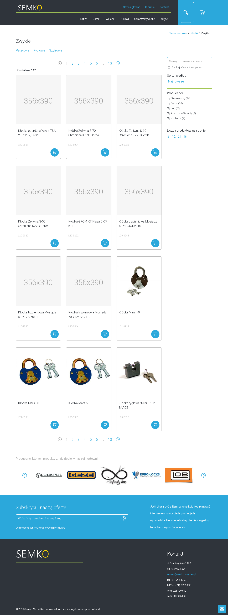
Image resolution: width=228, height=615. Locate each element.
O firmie (150, 7)
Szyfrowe (55, 50)
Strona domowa (178, 33)
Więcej (164, 19)
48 (185, 136)
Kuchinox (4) (176, 118)
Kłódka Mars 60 (28, 403)
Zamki (96, 19)
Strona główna (131, 7)
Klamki (125, 19)
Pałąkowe (22, 50)
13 (110, 63)
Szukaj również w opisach (185, 67)
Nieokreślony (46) (178, 98)
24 (179, 136)
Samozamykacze (144, 19)
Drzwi (83, 19)
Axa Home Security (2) (181, 113)
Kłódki (194, 33)
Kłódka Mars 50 (78, 403)
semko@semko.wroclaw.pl (181, 574)
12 (174, 136)
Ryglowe (39, 50)
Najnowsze (176, 81)
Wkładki (110, 19)
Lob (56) (173, 108)
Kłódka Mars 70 (129, 312)
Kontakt (164, 7)
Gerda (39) (175, 103)
